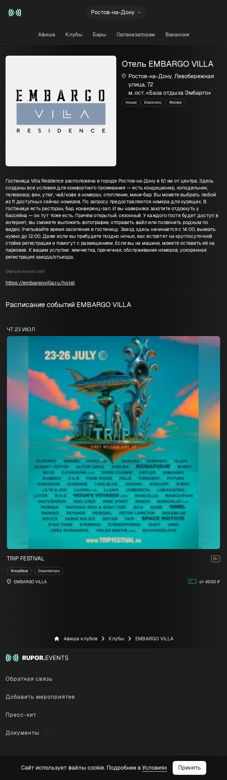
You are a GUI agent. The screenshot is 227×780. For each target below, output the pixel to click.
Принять (189, 767)
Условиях (154, 767)
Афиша (46, 34)
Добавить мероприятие (40, 696)
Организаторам (136, 34)
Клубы (73, 34)
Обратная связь (29, 678)
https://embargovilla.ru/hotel (40, 282)
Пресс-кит (21, 714)
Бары (99, 34)
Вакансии (177, 34)
